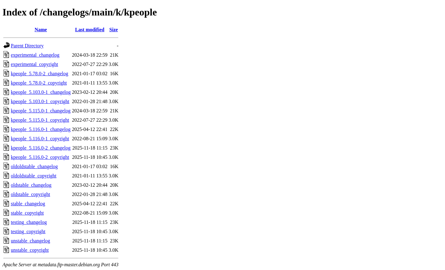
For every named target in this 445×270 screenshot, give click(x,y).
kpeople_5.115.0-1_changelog (40, 110)
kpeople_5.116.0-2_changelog (40, 147)
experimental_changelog (35, 55)
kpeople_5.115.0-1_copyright (40, 120)
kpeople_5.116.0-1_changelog (40, 129)
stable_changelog (28, 203)
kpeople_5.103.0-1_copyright (40, 101)
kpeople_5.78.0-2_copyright (39, 82)
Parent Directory (27, 45)
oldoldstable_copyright (34, 175)
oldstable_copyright (30, 194)
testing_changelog (29, 222)
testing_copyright (28, 231)
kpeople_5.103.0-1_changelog (41, 92)
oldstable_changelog (31, 185)
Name (41, 29)
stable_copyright (27, 213)
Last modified (89, 29)
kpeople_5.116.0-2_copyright (40, 157)
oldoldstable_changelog (34, 166)
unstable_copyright (30, 250)
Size (113, 29)
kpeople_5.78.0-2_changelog (39, 73)
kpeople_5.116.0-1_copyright (40, 138)
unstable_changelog (30, 240)
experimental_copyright (34, 64)
